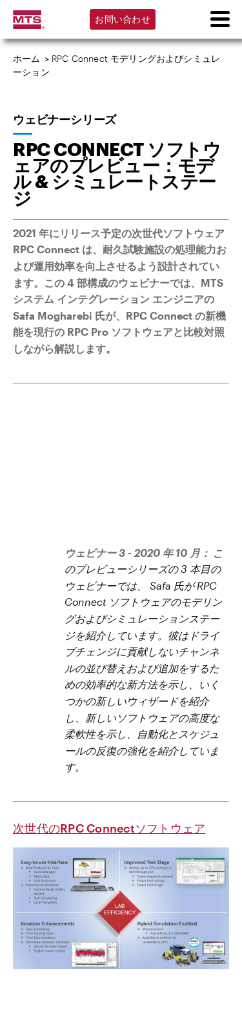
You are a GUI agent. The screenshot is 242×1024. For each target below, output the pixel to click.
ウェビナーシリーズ (64, 119)
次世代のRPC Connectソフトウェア (109, 828)
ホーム (27, 58)
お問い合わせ (122, 19)
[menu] (219, 19)
